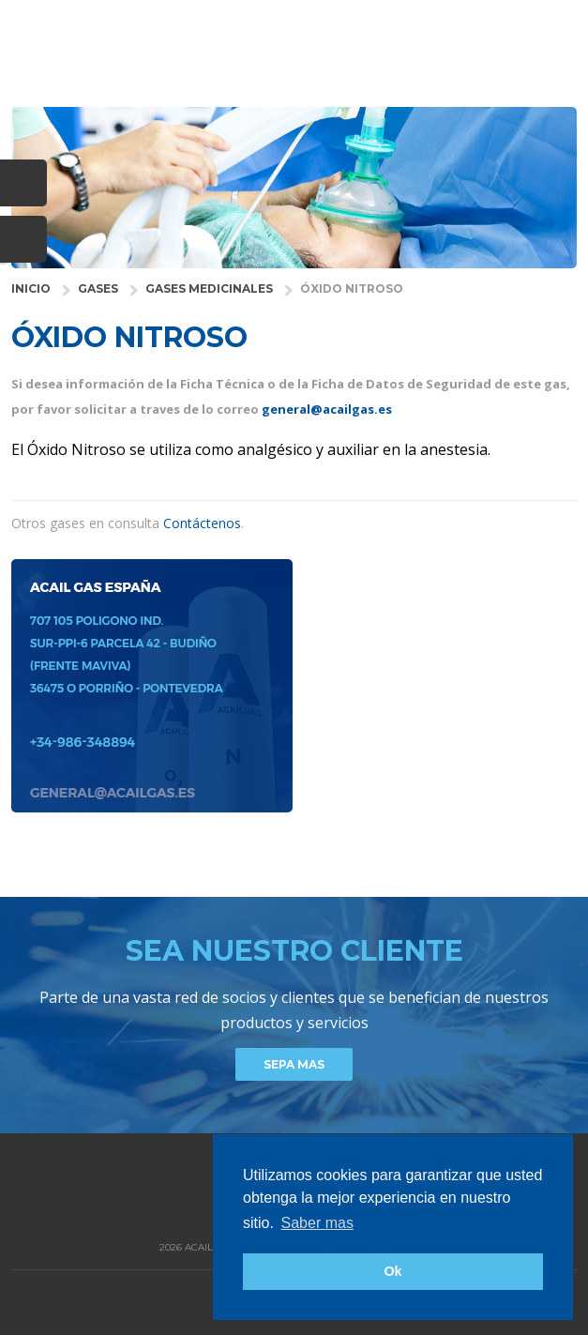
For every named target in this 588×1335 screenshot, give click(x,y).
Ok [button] (392, 1271)
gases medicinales (209, 288)
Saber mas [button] (317, 1223)
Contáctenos (202, 523)
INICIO (31, 288)
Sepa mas (294, 1064)
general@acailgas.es (327, 409)
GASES (98, 288)
